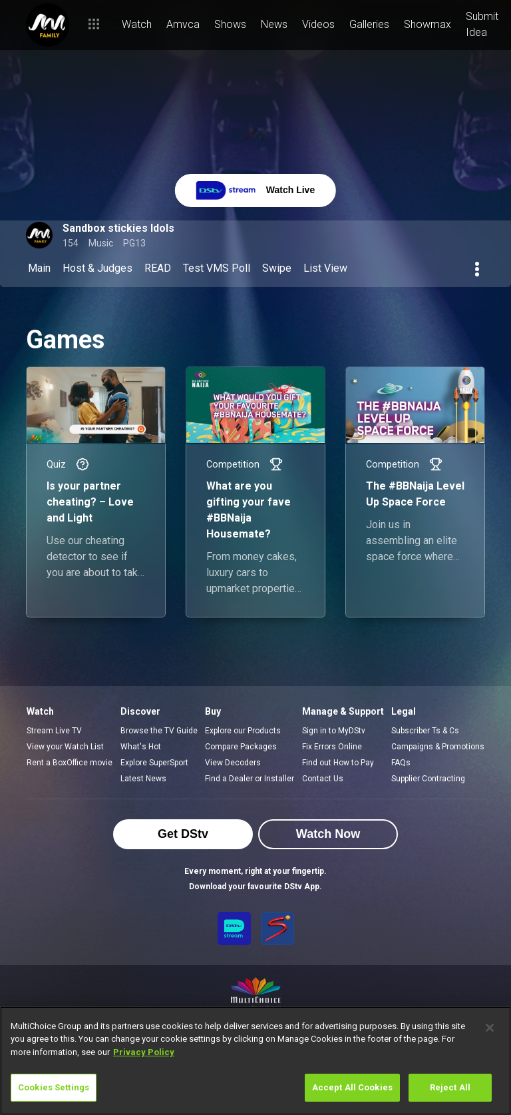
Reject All (450, 1087)
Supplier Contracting (428, 778)
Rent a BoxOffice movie (69, 762)
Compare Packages (241, 746)
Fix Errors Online (332, 746)
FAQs (401, 762)
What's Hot (140, 746)
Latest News (143, 778)
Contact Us (322, 778)
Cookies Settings (53, 1087)
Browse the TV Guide (159, 730)
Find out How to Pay (338, 762)
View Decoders (233, 762)
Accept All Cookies (352, 1087)
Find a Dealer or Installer (249, 778)
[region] (255, 1060)
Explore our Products (243, 730)
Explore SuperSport (154, 762)
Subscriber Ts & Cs (425, 730)
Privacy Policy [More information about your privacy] (143, 1052)
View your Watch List (65, 746)
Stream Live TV (54, 730)
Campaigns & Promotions (437, 746)
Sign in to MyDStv (333, 730)
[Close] (489, 1027)
